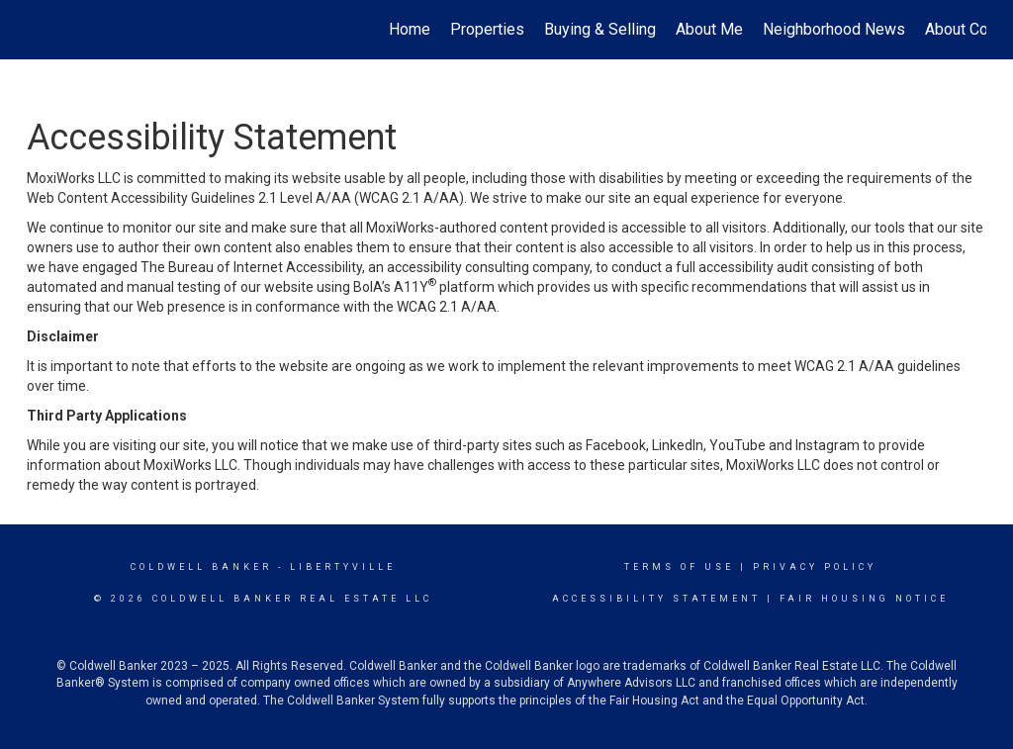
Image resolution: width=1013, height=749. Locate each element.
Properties (487, 29)
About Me (709, 29)
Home (409, 29)
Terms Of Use (679, 567)
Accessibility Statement (656, 599)
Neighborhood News (834, 29)
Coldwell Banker (201, 567)
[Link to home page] (37, 29)
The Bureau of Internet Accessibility (251, 267)
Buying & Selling (600, 29)
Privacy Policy (814, 567)
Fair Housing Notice (864, 599)
